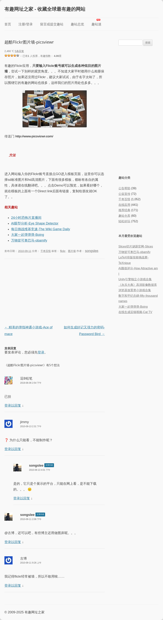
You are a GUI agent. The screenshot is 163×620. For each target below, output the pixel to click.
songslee (91, 251)
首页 (7, 24)
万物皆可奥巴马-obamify (29, 240)
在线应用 (124, 204)
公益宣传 (124, 193)
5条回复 (19, 51)
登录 (41, 352)
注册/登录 (25, 24)
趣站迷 (96, 24)
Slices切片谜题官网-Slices (135, 246)
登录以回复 (12, 405)
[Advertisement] (54, 292)
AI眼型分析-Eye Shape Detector (34, 223)
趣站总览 (77, 24)
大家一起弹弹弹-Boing (27, 235)
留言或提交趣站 (51, 24)
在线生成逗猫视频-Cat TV (135, 312)
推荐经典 (124, 210)
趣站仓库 (124, 215)
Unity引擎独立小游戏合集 (135, 279)
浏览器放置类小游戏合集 (134, 290)
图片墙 (72, 251)
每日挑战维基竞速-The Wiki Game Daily (40, 229)
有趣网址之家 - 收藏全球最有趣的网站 (44, 9)
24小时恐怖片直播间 (26, 218)
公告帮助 (124, 188)
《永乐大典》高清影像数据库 (137, 284)
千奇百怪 (45, 251)
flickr (62, 251)
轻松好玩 (124, 221)
